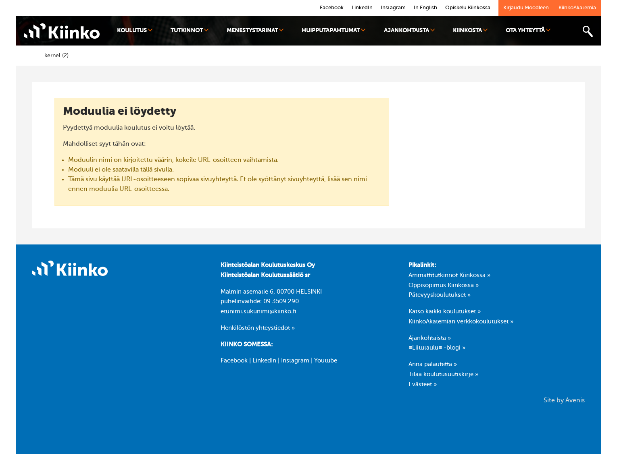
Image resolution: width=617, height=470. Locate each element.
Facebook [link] (332, 7)
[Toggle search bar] (587, 32)
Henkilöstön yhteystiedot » (258, 328)
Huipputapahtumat (333, 30)
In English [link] (425, 7)
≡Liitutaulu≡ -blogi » (437, 348)
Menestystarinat (255, 30)
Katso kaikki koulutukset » (445, 312)
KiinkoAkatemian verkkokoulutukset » (461, 322)
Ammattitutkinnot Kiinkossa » (449, 275)
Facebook (234, 361)
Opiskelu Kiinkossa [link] (467, 7)
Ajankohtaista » (430, 338)
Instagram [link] (393, 7)
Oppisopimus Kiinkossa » (444, 285)
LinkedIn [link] (362, 7)
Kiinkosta (470, 30)
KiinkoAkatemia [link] (577, 7)
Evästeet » (423, 384)
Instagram (295, 361)
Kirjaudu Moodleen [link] (526, 7)
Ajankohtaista (409, 30)
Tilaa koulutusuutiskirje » (443, 374)
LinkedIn (264, 361)
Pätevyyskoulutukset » (440, 295)
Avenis (575, 401)
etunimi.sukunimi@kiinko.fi (258, 312)
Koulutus (134, 30)
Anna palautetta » (433, 364)
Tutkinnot (189, 30)
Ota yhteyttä (528, 30)
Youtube (325, 361)
